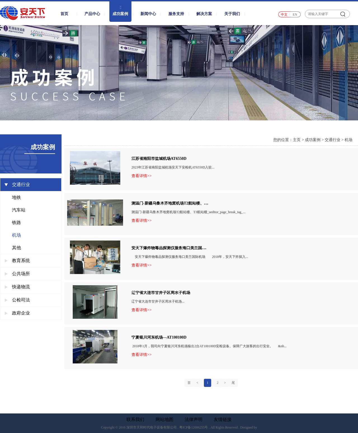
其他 (16, 247)
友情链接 (223, 419)
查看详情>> (141, 176)
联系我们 (135, 419)
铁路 (16, 222)
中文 (284, 14)
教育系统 (17, 260)
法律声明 (193, 419)
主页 (297, 140)
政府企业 (17, 313)
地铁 (16, 197)
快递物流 (17, 286)
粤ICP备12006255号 (193, 427)
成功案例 (313, 140)
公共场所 (17, 273)
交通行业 (17, 184)
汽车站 (18, 210)
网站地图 (164, 419)
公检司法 (17, 300)
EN (295, 14)
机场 (16, 235)
